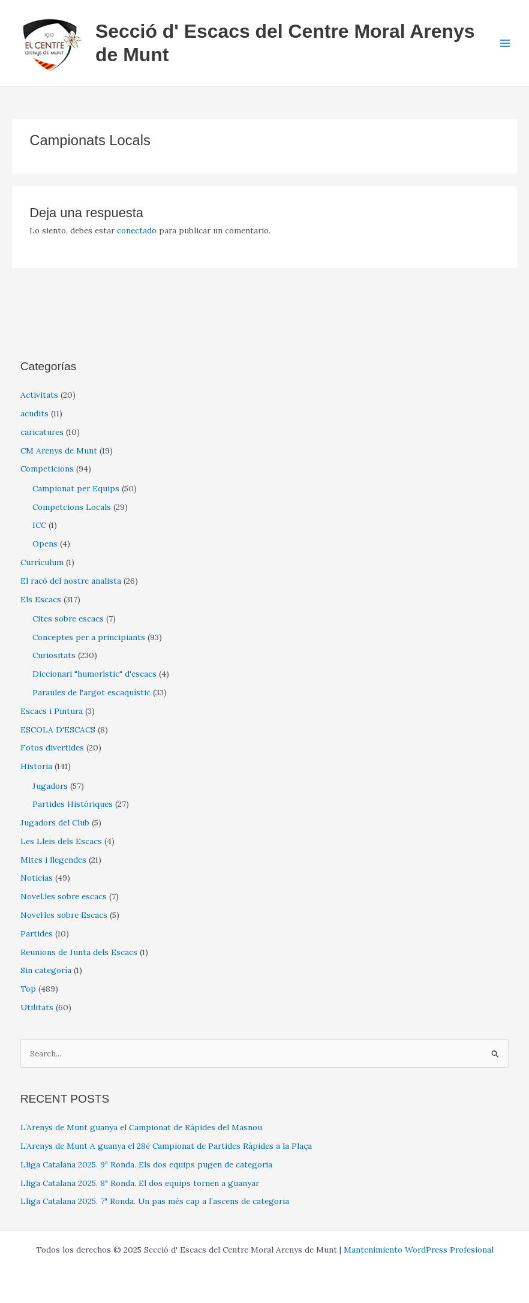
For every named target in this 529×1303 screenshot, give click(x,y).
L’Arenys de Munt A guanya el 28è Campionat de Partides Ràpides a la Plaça (166, 1145)
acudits (34, 413)
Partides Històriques (72, 803)
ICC (39, 525)
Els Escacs (40, 599)
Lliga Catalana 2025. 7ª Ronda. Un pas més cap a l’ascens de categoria (154, 1201)
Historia (36, 766)
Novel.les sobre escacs (63, 896)
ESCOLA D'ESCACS (57, 729)
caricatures (42, 432)
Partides (36, 933)
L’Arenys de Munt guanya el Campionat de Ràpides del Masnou (141, 1127)
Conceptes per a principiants (88, 637)
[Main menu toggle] (505, 43)
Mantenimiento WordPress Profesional (419, 1249)
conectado (137, 230)
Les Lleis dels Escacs (61, 841)
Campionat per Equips (75, 488)
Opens (45, 543)
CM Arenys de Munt (58, 450)
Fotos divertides (52, 747)
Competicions (47, 468)
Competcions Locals (71, 507)
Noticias (36, 877)
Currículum (42, 562)
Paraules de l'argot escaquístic (91, 692)
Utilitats (36, 1007)
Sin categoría (45, 970)
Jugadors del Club (54, 822)
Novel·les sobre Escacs (63, 914)
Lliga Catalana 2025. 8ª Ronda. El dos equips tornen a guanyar (139, 1183)
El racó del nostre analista (70, 580)
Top (28, 988)
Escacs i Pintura (51, 710)
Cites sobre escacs (68, 618)
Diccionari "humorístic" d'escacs (94, 673)
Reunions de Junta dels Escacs (78, 952)
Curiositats (54, 655)
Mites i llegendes (53, 859)
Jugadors (50, 785)
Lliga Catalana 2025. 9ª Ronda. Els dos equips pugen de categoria (146, 1164)
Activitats (39, 394)
